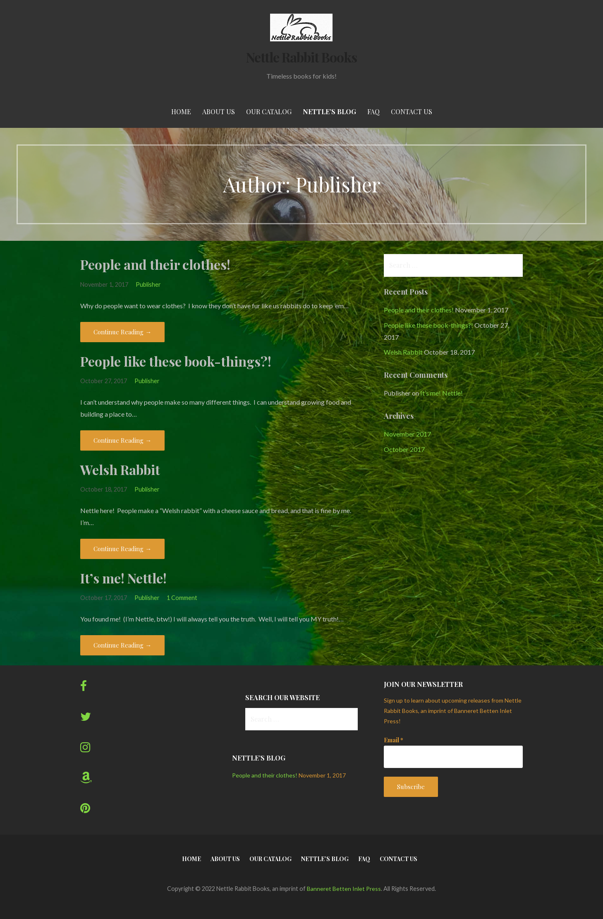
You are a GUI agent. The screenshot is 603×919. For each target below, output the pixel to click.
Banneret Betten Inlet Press (344, 888)
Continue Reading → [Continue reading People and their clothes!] (122, 332)
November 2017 (407, 434)
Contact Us (411, 111)
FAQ (373, 111)
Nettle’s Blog (329, 111)
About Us (218, 111)
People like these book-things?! (175, 361)
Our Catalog (269, 111)
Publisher (148, 284)
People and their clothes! (155, 264)
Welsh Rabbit (120, 469)
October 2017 (404, 449)
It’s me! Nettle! (123, 578)
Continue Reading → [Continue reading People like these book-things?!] (122, 440)
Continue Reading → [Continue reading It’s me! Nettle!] (122, 645)
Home (181, 111)
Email (393, 740)
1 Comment (182, 597)
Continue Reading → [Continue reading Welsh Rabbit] (122, 549)
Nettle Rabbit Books (301, 57)
